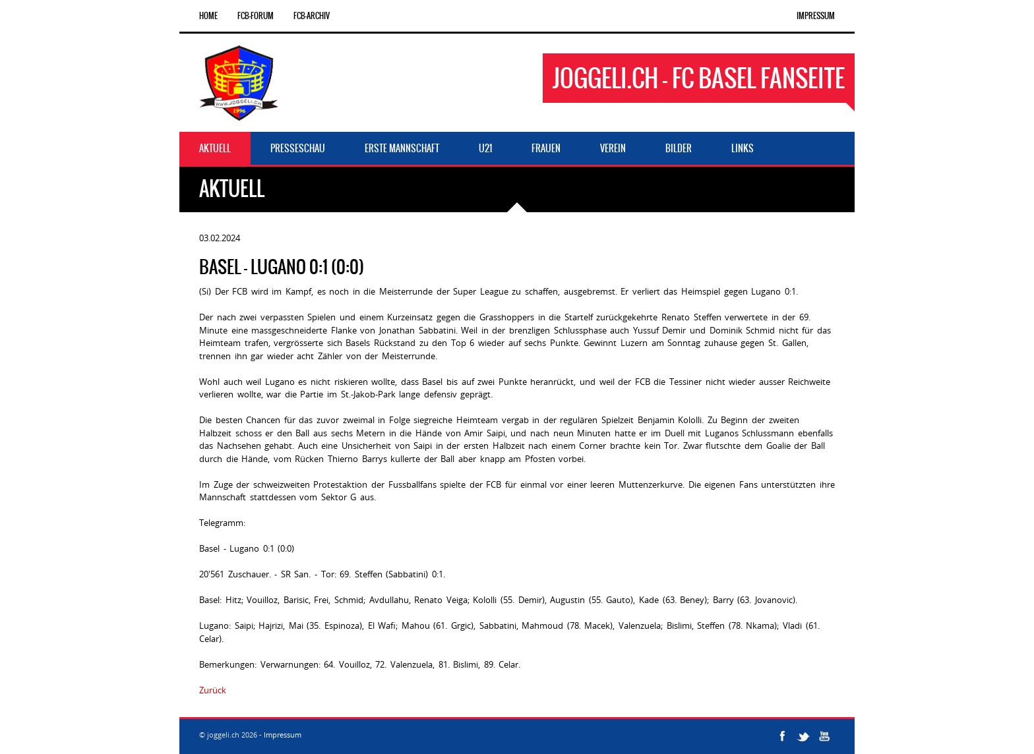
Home (208, 16)
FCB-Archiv (311, 16)
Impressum (816, 16)
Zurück (212, 690)
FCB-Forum (255, 16)
